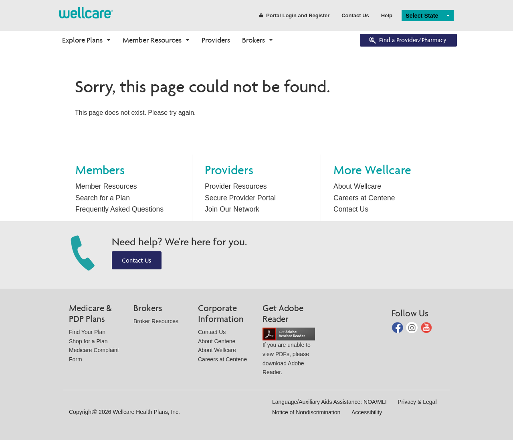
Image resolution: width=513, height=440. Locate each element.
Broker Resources (155, 321)
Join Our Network (232, 209)
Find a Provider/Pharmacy (407, 40)
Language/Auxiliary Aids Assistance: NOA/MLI (329, 402)
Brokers (253, 40)
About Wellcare (357, 186)
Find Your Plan (87, 332)
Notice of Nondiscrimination (306, 412)
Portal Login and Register (294, 15)
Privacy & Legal (417, 402)
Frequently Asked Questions (119, 209)
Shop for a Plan (88, 341)
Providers (216, 40)
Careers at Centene (364, 198)
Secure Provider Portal (240, 198)
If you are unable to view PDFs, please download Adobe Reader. (289, 353)
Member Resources (152, 40)
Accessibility (366, 412)
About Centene (216, 341)
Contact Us (355, 15)
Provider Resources (236, 186)
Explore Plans (82, 40)
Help (386, 15)
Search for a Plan (102, 198)
